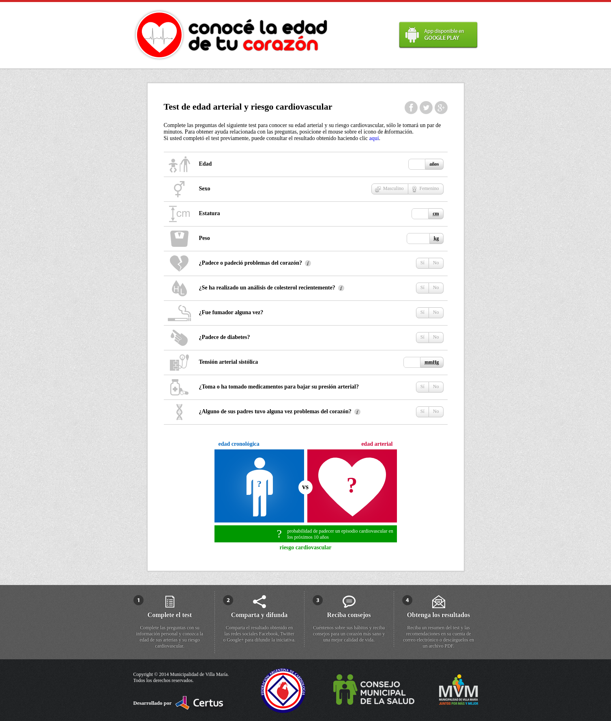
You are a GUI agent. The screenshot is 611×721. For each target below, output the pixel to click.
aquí (374, 138)
